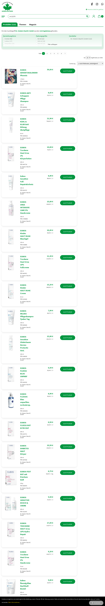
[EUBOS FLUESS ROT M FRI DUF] (52, 343)
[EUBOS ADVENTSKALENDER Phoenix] (52, 76)
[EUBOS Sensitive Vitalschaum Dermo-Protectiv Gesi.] (52, 282)
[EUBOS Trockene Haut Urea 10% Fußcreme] (52, 220)
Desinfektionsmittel (33, 502)
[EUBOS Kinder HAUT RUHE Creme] (52, 240)
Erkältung (50, 502)
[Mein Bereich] (93, 16)
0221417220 (9, 527)
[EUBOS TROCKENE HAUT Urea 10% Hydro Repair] (52, 426)
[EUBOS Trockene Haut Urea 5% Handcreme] (52, 446)
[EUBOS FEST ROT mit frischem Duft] (52, 384)
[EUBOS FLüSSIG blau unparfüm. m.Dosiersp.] (52, 323)
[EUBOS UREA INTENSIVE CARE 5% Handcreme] (52, 179)
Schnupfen (65, 502)
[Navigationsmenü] (3, 16)
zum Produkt (94, 71)
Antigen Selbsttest (12, 502)
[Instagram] (97, 4)
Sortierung (72, 63)
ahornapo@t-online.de (12, 530)
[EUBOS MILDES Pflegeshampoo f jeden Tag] (52, 261)
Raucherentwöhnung (52, 510)
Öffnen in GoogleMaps (96, 519)
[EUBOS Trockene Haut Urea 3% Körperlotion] (52, 138)
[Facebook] (92, 4)
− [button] (74, 523)
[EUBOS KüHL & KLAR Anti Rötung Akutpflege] (52, 117)
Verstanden (97, 603)
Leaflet (101, 535)
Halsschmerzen (93, 502)
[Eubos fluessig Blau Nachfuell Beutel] (52, 467)
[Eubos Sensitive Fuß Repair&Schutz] (52, 158)
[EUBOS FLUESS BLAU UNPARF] (52, 302)
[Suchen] (86, 16)
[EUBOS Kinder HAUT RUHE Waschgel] (52, 199)
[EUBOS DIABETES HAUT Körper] (52, 364)
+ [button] (74, 520)
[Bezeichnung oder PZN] (48, 16)
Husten (78, 502)
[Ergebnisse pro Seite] (88, 57)
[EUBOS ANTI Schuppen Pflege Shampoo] (52, 96)
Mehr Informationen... (14, 602)
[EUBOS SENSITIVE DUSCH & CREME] (52, 405)
